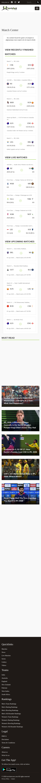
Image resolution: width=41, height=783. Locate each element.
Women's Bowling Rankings (11, 723)
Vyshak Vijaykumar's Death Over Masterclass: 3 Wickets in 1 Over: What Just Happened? (18, 400)
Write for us (6, 755)
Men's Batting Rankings (9, 707)
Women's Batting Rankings (10, 720)
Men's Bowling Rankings (10, 710)
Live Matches (6, 655)
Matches (4, 649)
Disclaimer (5, 739)
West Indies (5, 691)
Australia (5, 678)
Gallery (4, 662)
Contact (13, 779)
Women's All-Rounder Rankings (12, 727)
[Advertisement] (20, 20)
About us (5, 752)
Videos (4, 665)
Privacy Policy (5, 779)
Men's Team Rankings (9, 704)
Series (4, 659)
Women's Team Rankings (10, 717)
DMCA (4, 736)
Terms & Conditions (8, 743)
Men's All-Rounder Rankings (11, 713)
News (3, 652)
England (4, 681)
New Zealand (6, 684)
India (3, 675)
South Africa (6, 694)
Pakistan (4, 688)
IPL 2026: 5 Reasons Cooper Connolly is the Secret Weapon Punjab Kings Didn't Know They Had (20, 425)
